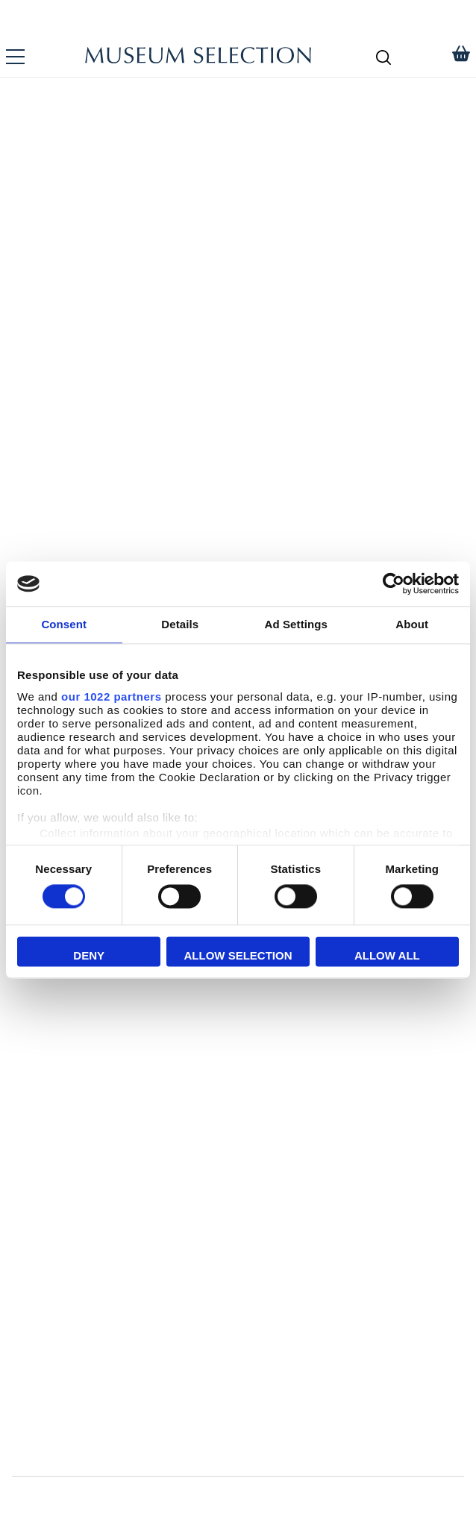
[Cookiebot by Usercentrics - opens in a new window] (393, 583)
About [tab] (411, 624)
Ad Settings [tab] (296, 624)
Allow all (387, 956)
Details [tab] (179, 624)
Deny (88, 956)
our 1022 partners (111, 696)
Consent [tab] (64, 624)
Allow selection (238, 956)
